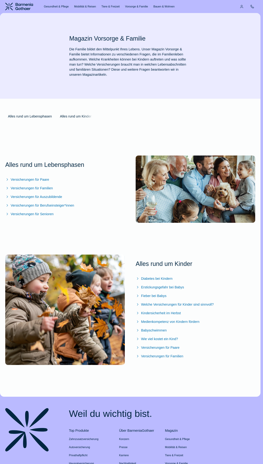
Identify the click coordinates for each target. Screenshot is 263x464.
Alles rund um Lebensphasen (30, 116)
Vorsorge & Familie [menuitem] (136, 6)
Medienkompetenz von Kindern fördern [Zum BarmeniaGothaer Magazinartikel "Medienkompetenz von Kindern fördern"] (167, 322)
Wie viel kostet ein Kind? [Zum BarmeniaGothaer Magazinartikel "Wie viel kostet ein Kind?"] (157, 339)
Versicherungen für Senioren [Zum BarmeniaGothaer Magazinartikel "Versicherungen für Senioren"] (29, 214)
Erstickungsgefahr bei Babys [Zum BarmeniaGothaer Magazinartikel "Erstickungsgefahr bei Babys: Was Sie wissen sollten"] (160, 287)
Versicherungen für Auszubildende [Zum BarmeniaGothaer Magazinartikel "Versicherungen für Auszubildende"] (33, 197)
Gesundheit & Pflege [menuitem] (56, 6)
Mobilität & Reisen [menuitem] (85, 6)
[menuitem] (242, 7)
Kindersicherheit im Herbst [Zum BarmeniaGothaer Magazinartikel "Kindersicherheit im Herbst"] (158, 313)
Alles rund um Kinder (75, 116)
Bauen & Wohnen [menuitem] (164, 6)
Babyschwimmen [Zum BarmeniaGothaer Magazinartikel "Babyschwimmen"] (151, 330)
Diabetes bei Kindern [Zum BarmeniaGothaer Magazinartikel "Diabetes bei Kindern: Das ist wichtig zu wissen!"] (154, 279)
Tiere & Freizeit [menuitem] (110, 6)
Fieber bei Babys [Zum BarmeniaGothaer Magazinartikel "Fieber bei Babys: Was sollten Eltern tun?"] (151, 296)
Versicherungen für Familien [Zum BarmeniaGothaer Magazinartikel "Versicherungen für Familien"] (29, 188)
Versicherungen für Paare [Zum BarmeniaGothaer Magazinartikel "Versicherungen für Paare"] (27, 179)
